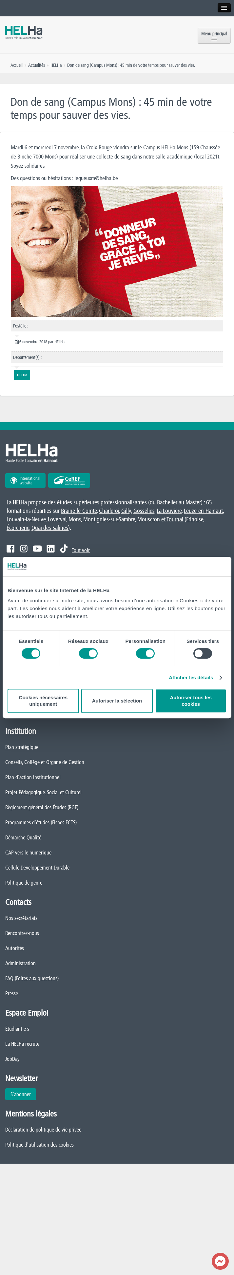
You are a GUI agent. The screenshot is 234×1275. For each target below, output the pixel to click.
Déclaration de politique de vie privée (43, 1129)
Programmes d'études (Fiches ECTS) (41, 822)
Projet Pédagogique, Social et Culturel (43, 792)
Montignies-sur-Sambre (109, 519)
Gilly (126, 511)
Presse (11, 993)
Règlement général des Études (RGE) (41, 807)
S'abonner (20, 1094)
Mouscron (148, 519)
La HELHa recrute (22, 1044)
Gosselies (143, 511)
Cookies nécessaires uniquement (43, 701)
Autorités (14, 948)
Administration (20, 963)
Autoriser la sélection (117, 700)
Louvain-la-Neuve (26, 519)
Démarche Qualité (23, 837)
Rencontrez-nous (22, 933)
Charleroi (109, 511)
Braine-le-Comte (79, 511)
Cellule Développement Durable (37, 867)
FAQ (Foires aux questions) (32, 978)
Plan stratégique (21, 747)
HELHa (56, 65)
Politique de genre (23, 882)
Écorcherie (18, 528)
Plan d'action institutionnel (33, 777)
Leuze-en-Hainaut (203, 511)
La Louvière (169, 511)
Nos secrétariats (21, 918)
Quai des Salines (49, 528)
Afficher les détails (191, 677)
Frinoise (194, 519)
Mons (74, 519)
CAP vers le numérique (28, 852)
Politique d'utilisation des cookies (39, 1144)
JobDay (12, 1059)
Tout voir (81, 550)
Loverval (57, 519)
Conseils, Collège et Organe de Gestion (44, 762)
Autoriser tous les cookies (191, 701)
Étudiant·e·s (17, 1028)
